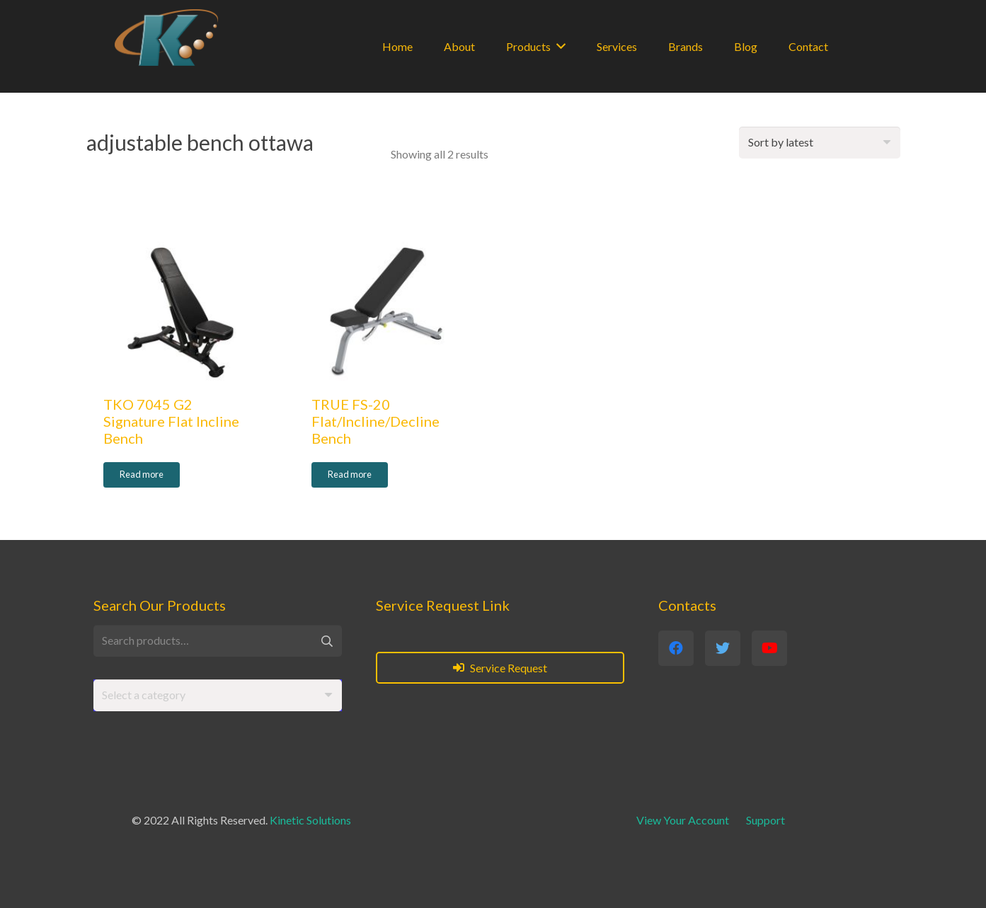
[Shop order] (819, 143)
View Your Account (682, 820)
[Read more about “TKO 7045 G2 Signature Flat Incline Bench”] (141, 475)
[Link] (166, 37)
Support (765, 820)
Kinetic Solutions (310, 820)
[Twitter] (722, 648)
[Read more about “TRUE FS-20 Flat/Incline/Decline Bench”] (349, 475)
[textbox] (143, 694)
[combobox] (217, 695)
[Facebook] (676, 648)
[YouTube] (769, 648)
